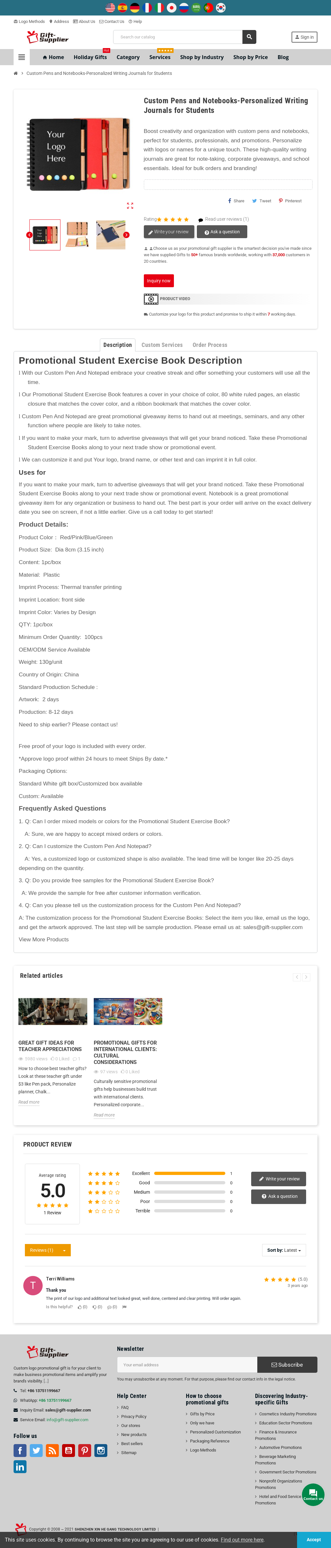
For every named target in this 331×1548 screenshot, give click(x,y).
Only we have (202, 1423)
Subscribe (287, 1364)
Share (236, 200)
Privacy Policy (133, 1416)
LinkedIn (20, 1466)
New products (134, 1434)
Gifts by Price (202, 1413)
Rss (52, 1450)
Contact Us (111, 21)
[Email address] (187, 1365)
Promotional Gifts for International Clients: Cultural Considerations (125, 1052)
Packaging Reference (210, 1441)
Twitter (36, 1450)
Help (135, 21)
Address (59, 21)
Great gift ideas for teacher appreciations (50, 1046)
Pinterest (290, 200)
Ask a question (222, 232)
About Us (84, 21)
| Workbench (304, 1534)
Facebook (20, 1450)
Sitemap (128, 1452)
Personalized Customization (215, 1432)
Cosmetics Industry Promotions (288, 1413)
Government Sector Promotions (287, 1472)
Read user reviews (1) (221, 219)
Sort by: (275, 1250)
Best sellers (132, 1443)
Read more (28, 1102)
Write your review (168, 232)
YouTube (68, 1450)
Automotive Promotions (280, 1447)
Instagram (100, 1450)
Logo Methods (29, 21)
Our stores (130, 1425)
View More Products (44, 939)
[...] (46, 1381)
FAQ (125, 1407)
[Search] (184, 37)
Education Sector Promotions (285, 1423)
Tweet (261, 200)
